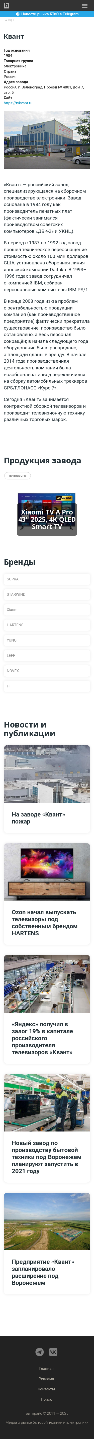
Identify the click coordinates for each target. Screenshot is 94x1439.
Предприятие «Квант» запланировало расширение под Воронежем (43, 1272)
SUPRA (13, 579)
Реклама (46, 1379)
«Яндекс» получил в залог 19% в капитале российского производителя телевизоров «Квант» (42, 1038)
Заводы (9, 20)
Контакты (46, 1389)
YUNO (12, 640)
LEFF (11, 655)
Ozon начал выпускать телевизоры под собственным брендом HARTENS (45, 923)
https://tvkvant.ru (18, 103)
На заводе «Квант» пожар (38, 818)
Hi (8, 686)
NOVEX (13, 671)
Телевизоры (18, 475)
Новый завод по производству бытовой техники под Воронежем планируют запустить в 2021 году (46, 1157)
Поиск (46, 1399)
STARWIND (16, 594)
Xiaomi (13, 609)
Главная (46, 1368)
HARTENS (15, 625)
